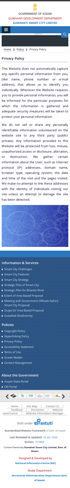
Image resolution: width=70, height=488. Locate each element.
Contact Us (52, 406)
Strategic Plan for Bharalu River (24, 290)
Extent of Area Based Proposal (23, 296)
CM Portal (10, 387)
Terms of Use (12, 352)
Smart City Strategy (16, 280)
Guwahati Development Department (35, 18)
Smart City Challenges (18, 269)
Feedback (17, 409)
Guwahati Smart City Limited (35, 23)
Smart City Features (16, 274)
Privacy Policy (13, 341)
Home (7, 49)
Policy (20, 49)
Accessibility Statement (19, 347)
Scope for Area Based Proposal (24, 310)
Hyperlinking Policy (16, 336)
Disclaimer (37, 409)
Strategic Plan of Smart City (21, 285)
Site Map (31, 406)
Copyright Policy (14, 331)
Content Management (18, 363)
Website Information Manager (44, 413)
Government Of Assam (35, 14)
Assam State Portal (16, 381)
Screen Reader (13, 358)
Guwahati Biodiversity (18, 316)
